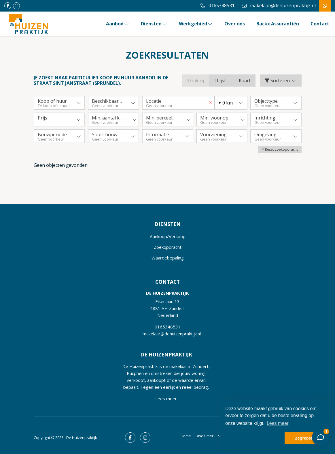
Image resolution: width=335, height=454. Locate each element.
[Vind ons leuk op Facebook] (7, 5)
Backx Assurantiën (277, 23)
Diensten (154, 23)
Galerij (195, 80)
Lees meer (166, 398)
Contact (320, 23)
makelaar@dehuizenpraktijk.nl (172, 334)
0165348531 (168, 327)
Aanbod (117, 23)
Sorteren (281, 80)
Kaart (243, 80)
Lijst (220, 80)
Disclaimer (204, 435)
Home (186, 435)
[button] (280, 149)
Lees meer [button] (278, 423)
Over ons (234, 23)
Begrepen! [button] (304, 438)
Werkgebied (196, 23)
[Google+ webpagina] (16, 5)
